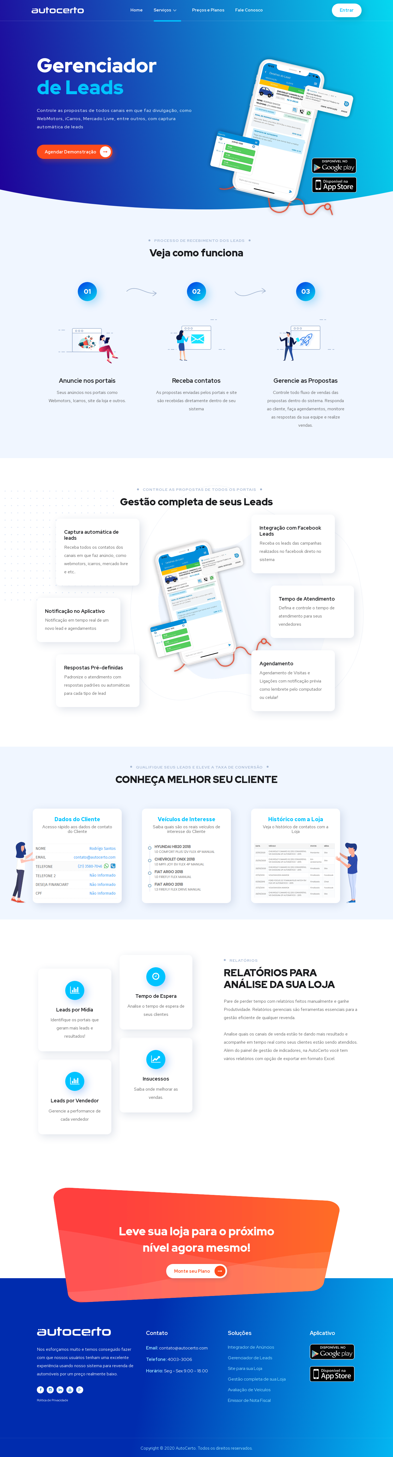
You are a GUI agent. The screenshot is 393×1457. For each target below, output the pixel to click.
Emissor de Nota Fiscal (249, 1400)
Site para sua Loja (245, 1368)
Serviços (165, 10)
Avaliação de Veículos (249, 1390)
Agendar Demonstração (78, 151)
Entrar (347, 10)
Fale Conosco (249, 10)
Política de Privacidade (52, 1400)
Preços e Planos (208, 10)
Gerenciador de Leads (250, 1358)
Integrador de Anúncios (251, 1347)
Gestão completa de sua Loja (257, 1379)
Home (136, 10)
